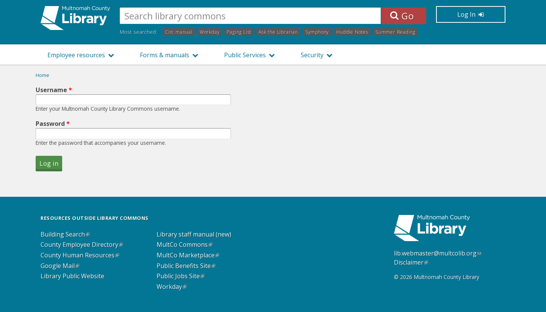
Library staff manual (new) (194, 234)
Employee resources (76, 55)
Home (42, 75)
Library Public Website (72, 276)
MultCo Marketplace (188, 255)
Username (54, 90)
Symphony (317, 31)
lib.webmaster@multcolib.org (437, 253)
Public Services (245, 55)
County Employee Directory (82, 244)
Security (312, 55)
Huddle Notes (352, 31)
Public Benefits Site (186, 266)
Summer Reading (395, 31)
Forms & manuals (164, 55)
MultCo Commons (184, 244)
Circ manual (179, 31)
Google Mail (60, 266)
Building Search (65, 234)
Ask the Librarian (278, 31)
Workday (210, 31)
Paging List (239, 31)
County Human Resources (80, 255)
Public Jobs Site (180, 276)
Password (53, 123)
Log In (470, 14)
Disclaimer (411, 262)
